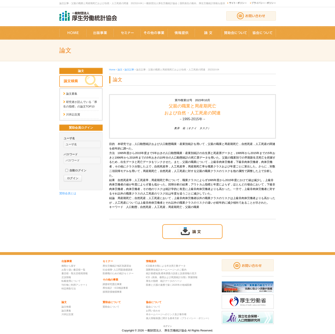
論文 (120, 69)
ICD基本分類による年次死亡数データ (166, 265)
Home (112, 69)
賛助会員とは (67, 193)
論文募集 (71, 93)
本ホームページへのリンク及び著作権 (166, 314)
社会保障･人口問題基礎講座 (118, 269)
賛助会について (111, 306)
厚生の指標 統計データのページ (164, 281)
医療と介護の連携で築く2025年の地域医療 (169, 285)
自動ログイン (78, 170)
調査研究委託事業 (112, 284)
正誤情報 (66, 277)
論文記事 (129, 69)
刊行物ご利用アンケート (74, 285)
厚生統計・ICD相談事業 (115, 288)
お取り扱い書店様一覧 (73, 269)
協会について (153, 306)
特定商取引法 (68, 288)
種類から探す (68, 265)
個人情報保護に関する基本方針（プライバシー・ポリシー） (178, 318)
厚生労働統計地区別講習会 (117, 265)
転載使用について (71, 281)
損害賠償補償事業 (112, 291)
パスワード (71, 154)
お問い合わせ (153, 310)
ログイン (167, 326)
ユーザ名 (69, 138)
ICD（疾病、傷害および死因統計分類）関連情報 (172, 277)
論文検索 (66, 306)
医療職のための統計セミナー (118, 273)
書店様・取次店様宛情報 (74, 273)
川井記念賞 (73, 114)
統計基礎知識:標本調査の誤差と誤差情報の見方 (171, 273)
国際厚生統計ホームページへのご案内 (166, 269)
